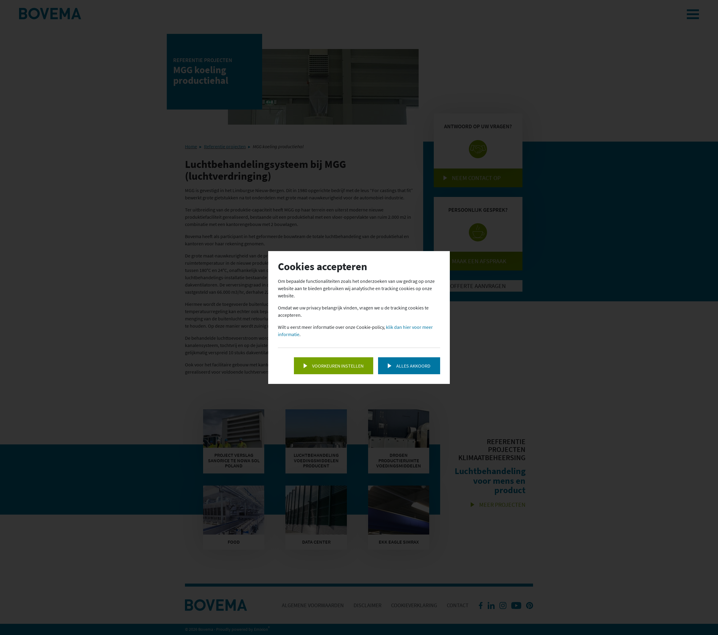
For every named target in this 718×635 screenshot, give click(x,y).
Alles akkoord (413, 366)
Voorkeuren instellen (338, 366)
